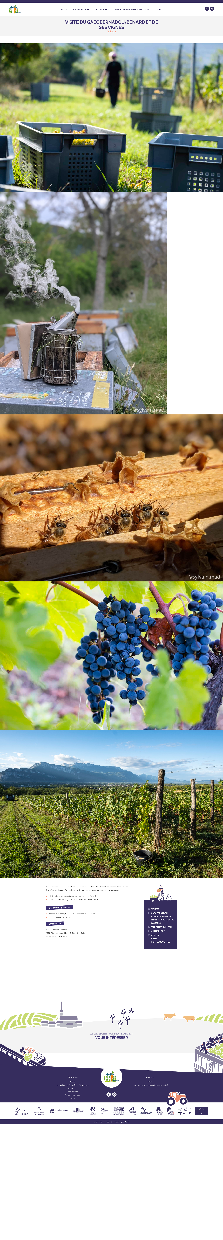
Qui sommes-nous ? (81, 9)
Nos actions (101, 9)
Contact (159, 9)
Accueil (64, 9)
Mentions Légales (101, 1122)
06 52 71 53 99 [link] (68, 917)
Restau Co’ (73, 1088)
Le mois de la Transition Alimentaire (73, 1085)
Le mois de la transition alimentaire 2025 (131, 9)
